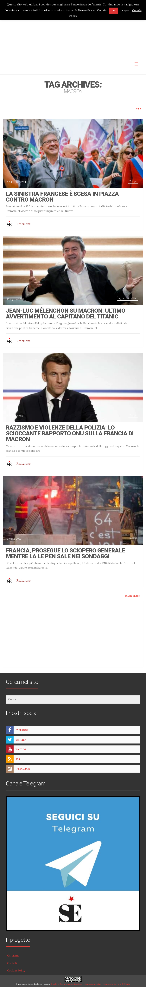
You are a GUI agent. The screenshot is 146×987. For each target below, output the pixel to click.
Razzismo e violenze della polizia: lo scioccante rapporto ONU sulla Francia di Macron (70, 433)
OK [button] (114, 10)
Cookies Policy (16, 970)
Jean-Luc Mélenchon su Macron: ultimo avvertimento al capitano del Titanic (65, 313)
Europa (133, 181)
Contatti (12, 963)
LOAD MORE (132, 596)
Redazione (23, 224)
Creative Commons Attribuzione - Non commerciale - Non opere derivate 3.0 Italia (90, 984)
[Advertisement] (73, 28)
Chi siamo (13, 955)
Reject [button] (125, 10)
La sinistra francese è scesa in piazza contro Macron (62, 196)
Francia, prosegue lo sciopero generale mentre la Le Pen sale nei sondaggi (65, 553)
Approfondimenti (127, 298)
